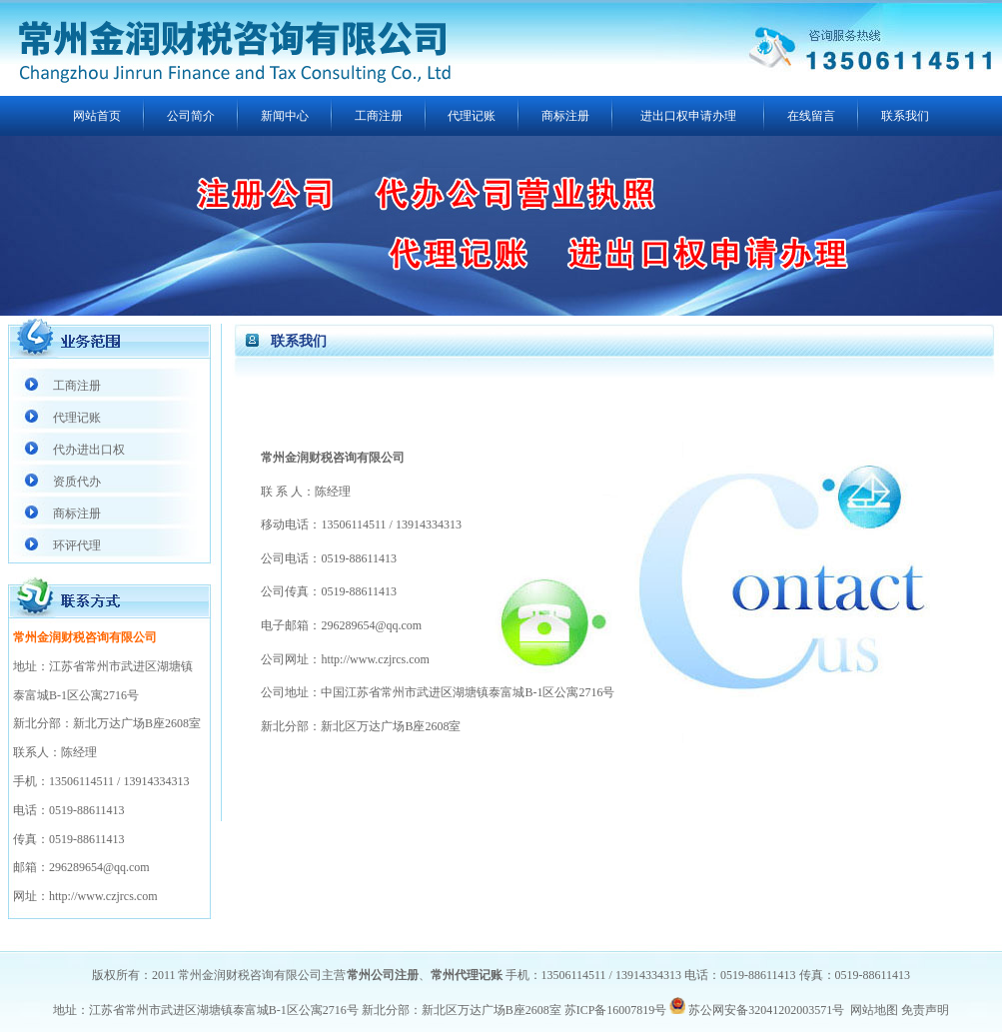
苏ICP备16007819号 (615, 1010)
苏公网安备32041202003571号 (766, 1010)
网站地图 (874, 1010)
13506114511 (81, 781)
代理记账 (472, 116)
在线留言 (811, 116)
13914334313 (156, 781)
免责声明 (925, 1010)
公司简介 (191, 116)
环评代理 (77, 545)
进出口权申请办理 (688, 116)
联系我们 (905, 116)
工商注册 (379, 116)
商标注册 (565, 116)
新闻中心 (285, 116)
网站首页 (97, 116)
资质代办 (77, 482)
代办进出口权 (89, 450)
